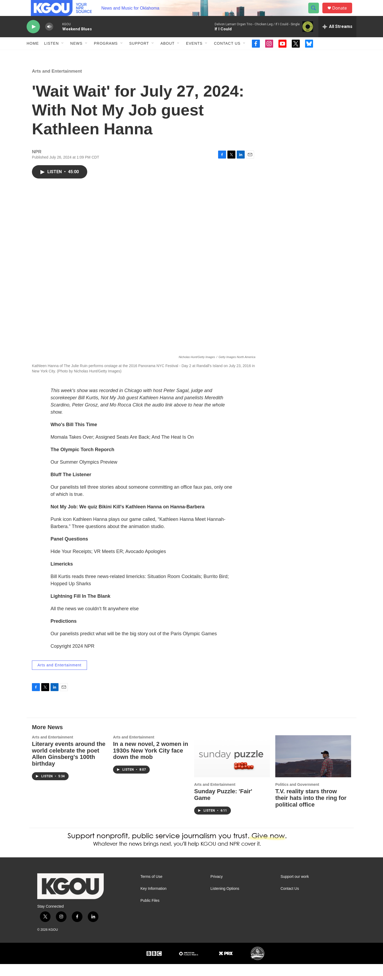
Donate (343, 14)
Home (33, 55)
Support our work (295, 889)
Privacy (216, 889)
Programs (106, 55)
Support (139, 55)
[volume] (49, 39)
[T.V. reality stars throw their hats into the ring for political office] (313, 768)
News (76, 55)
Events (194, 55)
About (167, 55)
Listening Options (224, 901)
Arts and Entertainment (57, 83)
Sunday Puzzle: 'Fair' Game (223, 806)
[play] (33, 39)
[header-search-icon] (316, 14)
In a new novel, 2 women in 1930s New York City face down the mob (150, 763)
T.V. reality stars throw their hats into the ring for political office (311, 810)
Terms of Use (151, 889)
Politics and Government (297, 796)
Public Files (150, 913)
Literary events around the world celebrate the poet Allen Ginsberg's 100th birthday (68, 766)
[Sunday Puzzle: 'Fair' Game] (232, 768)
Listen (51, 55)
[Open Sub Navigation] (63, 55)
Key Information (153, 901)
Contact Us (227, 55)
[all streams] (337, 38)
